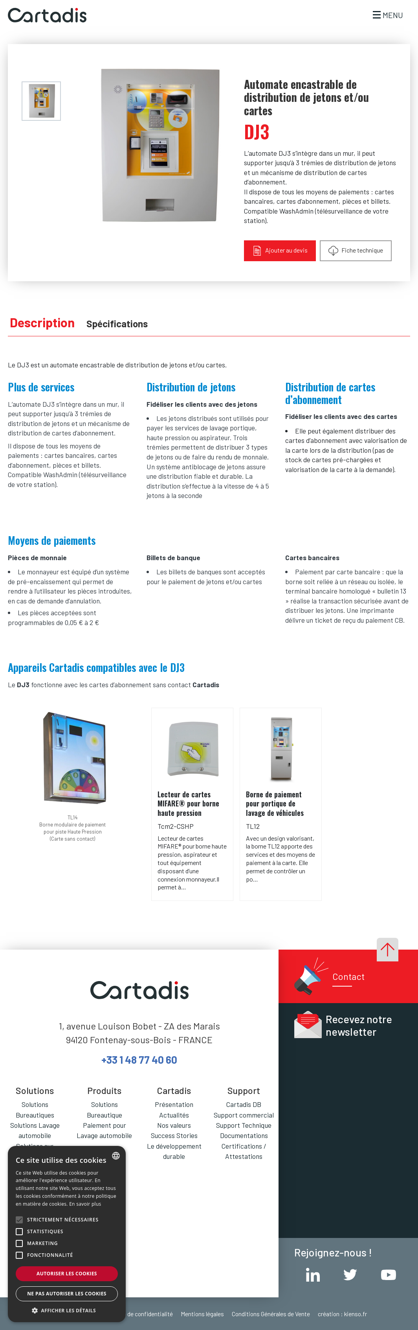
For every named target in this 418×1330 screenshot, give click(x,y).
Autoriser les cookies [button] (67, 1273)
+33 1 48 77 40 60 (139, 1059)
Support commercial (244, 1114)
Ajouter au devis (280, 251)
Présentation (174, 1104)
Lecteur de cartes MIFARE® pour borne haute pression (188, 803)
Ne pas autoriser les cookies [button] (66, 1293)
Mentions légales (202, 1313)
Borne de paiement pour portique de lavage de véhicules (275, 803)
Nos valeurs (174, 1125)
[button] (67, 1310)
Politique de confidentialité (138, 1313)
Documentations (244, 1135)
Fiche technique (355, 251)
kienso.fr (355, 1313)
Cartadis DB (243, 1104)
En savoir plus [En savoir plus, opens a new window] (85, 1204)
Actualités (174, 1114)
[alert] (67, 1234)
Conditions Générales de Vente (271, 1313)
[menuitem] (41, 101)
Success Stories (174, 1135)
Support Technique (243, 1125)
